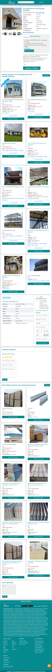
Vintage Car (33, 633)
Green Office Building (34, 275)
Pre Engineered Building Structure (37, 99)
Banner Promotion (39, 645)
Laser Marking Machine (18, 608)
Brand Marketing (38, 646)
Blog (4, 646)
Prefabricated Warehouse (18, 616)
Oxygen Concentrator (11, 635)
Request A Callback (26, 600)
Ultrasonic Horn (40, 625)
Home (2, 4)
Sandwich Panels (7, 408)
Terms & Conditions (23, 642)
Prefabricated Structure (22, 4)
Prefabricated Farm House (23, 613)
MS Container (22, 615)
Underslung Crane (39, 621)
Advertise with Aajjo (39, 642)
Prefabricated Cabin (30, 615)
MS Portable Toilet (33, 613)
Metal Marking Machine (35, 623)
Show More (46, 74)
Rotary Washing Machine (37, 619)
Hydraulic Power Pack (40, 618)
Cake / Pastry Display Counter (14, 623)
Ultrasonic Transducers (29, 626)
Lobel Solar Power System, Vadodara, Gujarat (39, 280)
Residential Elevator (15, 612)
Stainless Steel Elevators (41, 612)
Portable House (13, 613)
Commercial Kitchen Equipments (20, 625)
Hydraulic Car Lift (23, 612)
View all (47, 384)
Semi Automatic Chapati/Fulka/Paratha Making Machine (19, 630)
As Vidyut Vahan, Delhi (33, 197)
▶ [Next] (21, 33)
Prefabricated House (29, 616)
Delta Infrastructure (35, 35)
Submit (4, 379)
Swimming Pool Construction (17, 632)
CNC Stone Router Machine (25, 619)
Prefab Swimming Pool (37, 630)
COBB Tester (22, 622)
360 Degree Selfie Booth (34, 635)
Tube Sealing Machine (18, 609)
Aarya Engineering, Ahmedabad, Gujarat (37, 155)
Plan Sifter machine (32, 625)
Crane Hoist (9, 622)
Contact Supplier (29, 50)
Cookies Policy (22, 640)
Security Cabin (6, 613)
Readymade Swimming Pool (39, 632)
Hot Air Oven (16, 618)
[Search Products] (18, 2)
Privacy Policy (22, 643)
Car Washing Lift (29, 629)
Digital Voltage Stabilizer (17, 621)
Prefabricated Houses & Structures (10, 4)
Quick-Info (5, 648)
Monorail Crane (16, 622)
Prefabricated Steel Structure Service (38, 186)
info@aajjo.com (6, 661)
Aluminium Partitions (39, 609)
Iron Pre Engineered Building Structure (13, 186)
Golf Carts (28, 633)
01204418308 (6, 657)
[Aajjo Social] (39, 605)
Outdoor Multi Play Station (36, 608)
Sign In (42, 2)
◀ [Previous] (3, 33)
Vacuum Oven (10, 618)
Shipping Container (38, 616)
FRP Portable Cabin (14, 615)
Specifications (6, 297)
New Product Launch (39, 648)
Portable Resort (41, 613)
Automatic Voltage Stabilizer (28, 621)
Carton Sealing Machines (29, 611)
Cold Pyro (26, 635)
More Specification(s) (28, 31)
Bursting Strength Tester (31, 622)
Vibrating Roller (10, 609)
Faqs (4, 651)
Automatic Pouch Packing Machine (15, 628)
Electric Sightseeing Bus (20, 633)
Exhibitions (5, 650)
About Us (5, 640)
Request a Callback (32, 67)
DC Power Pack (23, 618)
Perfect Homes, (6, 288)
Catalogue (27, 47)
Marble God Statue (45, 623)
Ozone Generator (20, 635)
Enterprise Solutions (39, 650)
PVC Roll (6, 625)
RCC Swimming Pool (28, 632)
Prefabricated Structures (9, 142)
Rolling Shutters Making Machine (18, 629)
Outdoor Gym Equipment (8, 633)
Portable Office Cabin (39, 615)
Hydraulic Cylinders (31, 618)
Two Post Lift (36, 629)
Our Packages (38, 643)
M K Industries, (5, 112)
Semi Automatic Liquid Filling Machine (31, 628)
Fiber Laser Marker (25, 623)
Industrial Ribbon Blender (29, 609)
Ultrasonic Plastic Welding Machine (16, 626)
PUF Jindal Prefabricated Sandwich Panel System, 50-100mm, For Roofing (12, 562)
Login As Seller (38, 651)
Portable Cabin (27, 608)
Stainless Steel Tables (8, 611)
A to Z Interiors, (31, 110)
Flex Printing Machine (14, 619)
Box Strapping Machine (18, 611)
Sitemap (5, 642)
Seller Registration (39, 640)
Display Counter (38, 611)
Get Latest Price (40, 12)
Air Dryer (42, 628)
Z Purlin (30, 408)
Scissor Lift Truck (31, 612)
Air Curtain (10, 625)
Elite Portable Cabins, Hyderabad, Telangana (13, 149)
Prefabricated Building (8, 616)
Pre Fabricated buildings (9, 443)
